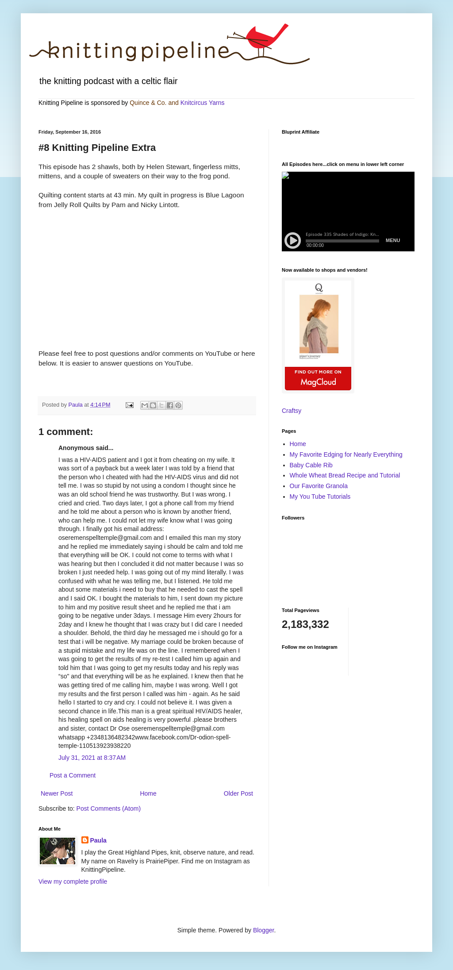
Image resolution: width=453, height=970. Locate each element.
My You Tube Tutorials (320, 496)
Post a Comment (73, 775)
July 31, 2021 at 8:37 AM (92, 757)
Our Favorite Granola (319, 485)
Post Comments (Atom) (109, 808)
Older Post (238, 793)
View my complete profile (72, 881)
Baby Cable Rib (311, 465)
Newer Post (57, 793)
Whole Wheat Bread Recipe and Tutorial (345, 475)
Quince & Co (147, 102)
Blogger (263, 930)
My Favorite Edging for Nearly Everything (346, 454)
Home (148, 793)
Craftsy (291, 410)
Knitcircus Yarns (202, 102)
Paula (98, 840)
